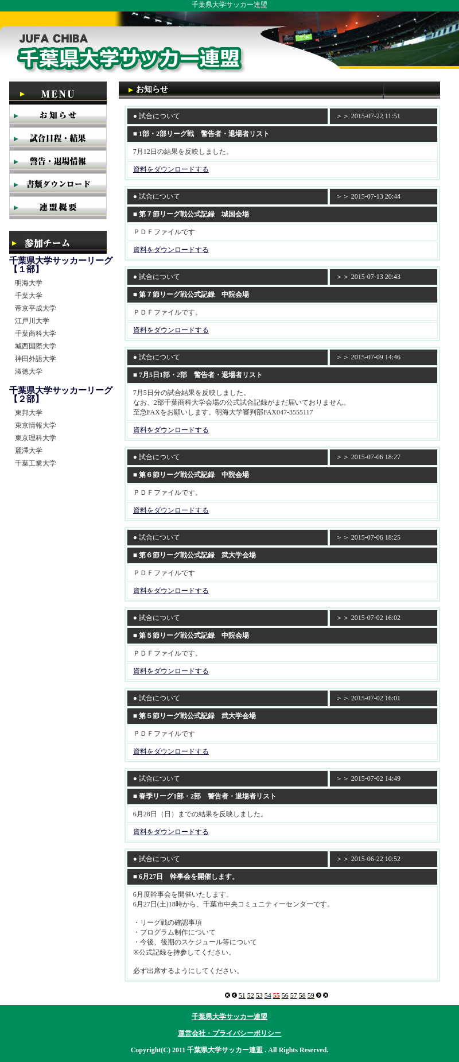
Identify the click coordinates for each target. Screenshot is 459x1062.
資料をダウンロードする (171, 169)
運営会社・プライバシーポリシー (229, 1033)
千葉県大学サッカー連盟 (229, 1017)
